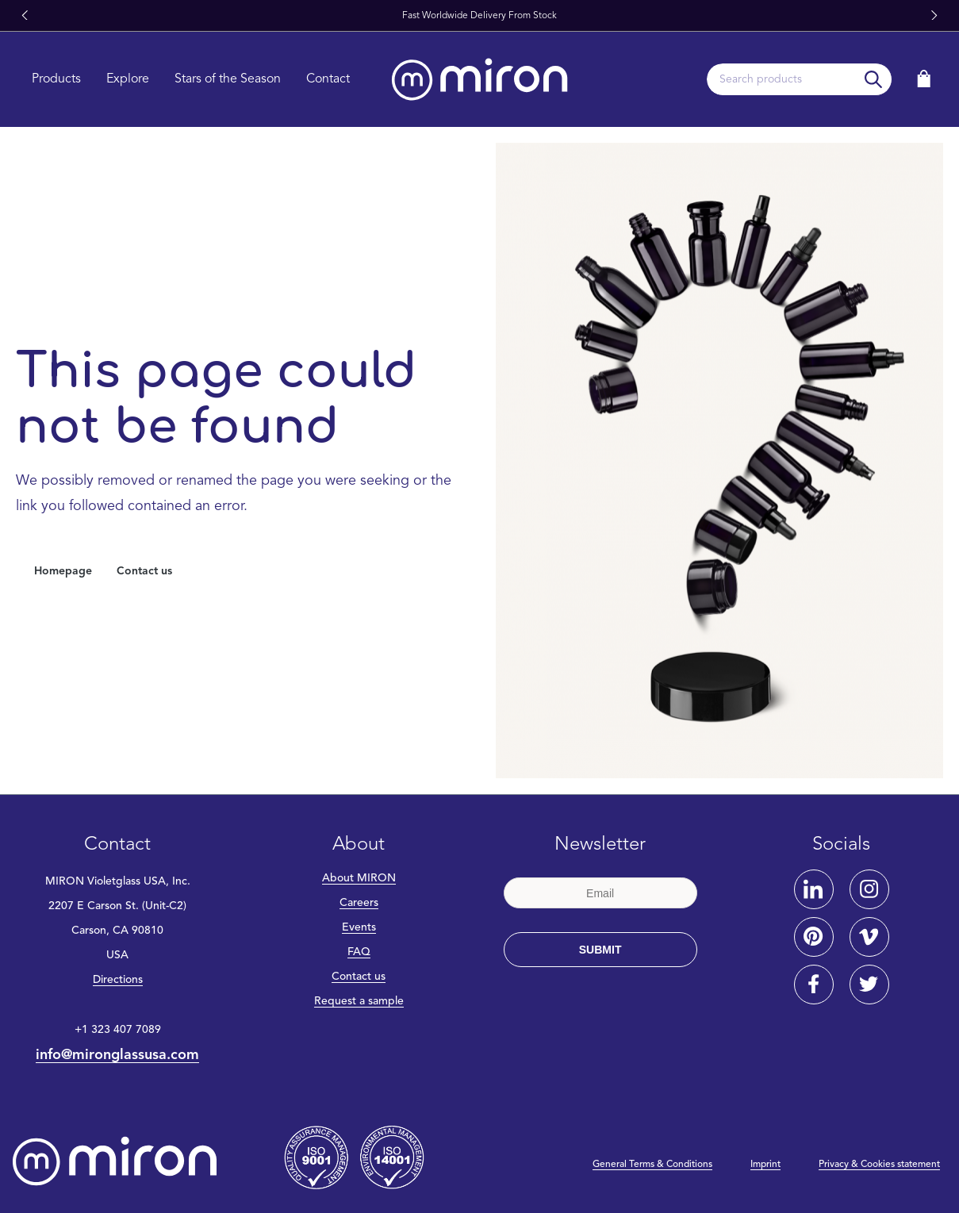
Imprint (765, 1164)
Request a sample (359, 1001)
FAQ (358, 952)
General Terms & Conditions (652, 1164)
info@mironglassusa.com (117, 1055)
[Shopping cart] (924, 79)
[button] (24, 16)
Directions (118, 979)
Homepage (63, 571)
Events (359, 927)
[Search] (873, 79)
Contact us (144, 571)
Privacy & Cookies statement (879, 1164)
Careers (358, 902)
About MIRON (359, 878)
